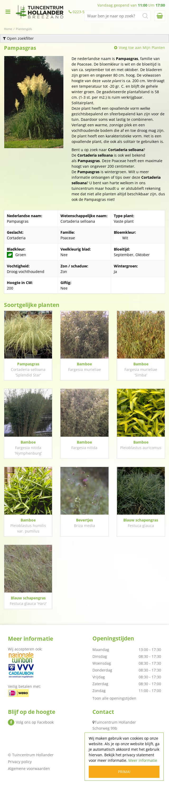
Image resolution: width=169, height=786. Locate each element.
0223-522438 (84, 12)
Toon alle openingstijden (114, 698)
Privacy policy (20, 761)
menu (8, 12)
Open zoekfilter (18, 38)
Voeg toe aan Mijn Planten (142, 47)
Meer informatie (142, 760)
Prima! (124, 771)
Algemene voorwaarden (29, 768)
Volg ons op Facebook (35, 722)
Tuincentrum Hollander (115, 722)
